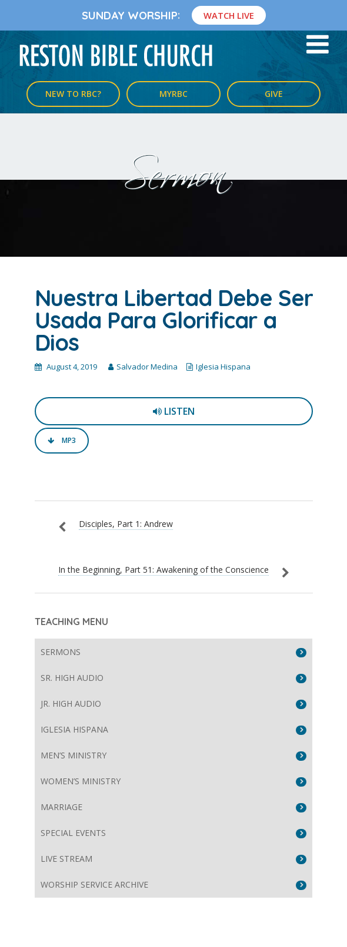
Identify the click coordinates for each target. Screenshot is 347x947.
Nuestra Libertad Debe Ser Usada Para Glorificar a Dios (174, 320)
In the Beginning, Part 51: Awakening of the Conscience (163, 569)
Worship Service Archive (94, 884)
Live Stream (66, 858)
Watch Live (228, 15)
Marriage (61, 806)
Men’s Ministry (73, 755)
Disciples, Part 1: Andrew (126, 523)
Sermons (61, 651)
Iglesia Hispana (223, 366)
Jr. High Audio (71, 703)
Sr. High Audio (72, 677)
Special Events (73, 832)
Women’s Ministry (81, 781)
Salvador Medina (147, 366)
